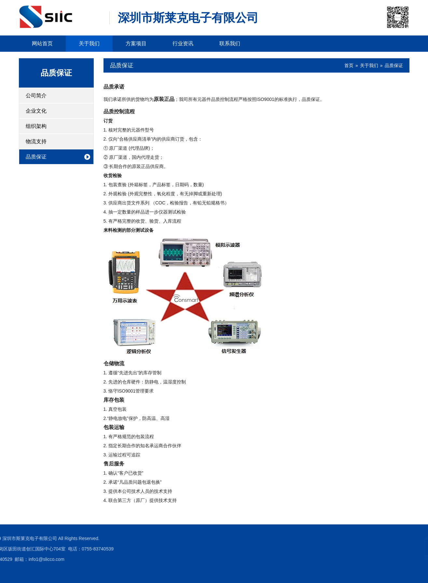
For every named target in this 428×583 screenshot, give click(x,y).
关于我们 (89, 43)
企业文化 (36, 111)
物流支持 (36, 141)
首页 (348, 65)
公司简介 (36, 95)
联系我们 (229, 43)
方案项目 (136, 43)
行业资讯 (183, 43)
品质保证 (56, 72)
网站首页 (42, 43)
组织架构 (36, 126)
